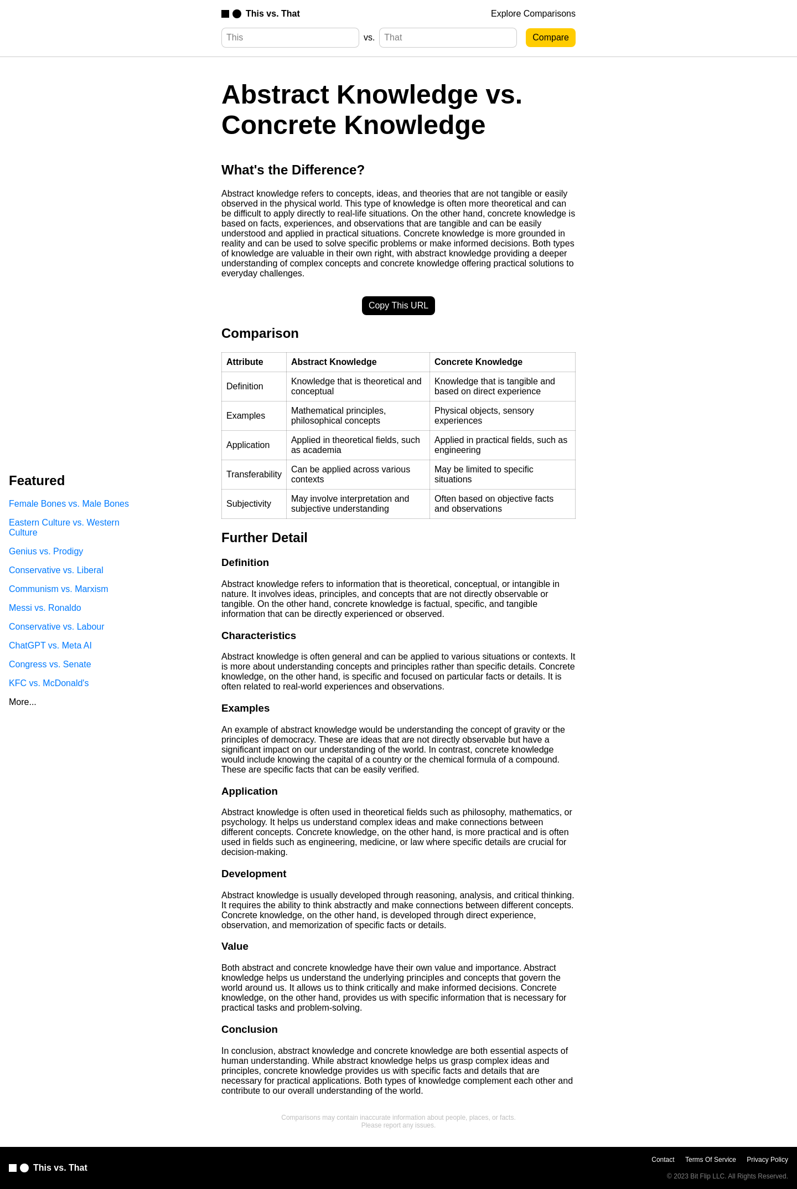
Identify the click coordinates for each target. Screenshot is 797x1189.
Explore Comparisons (533, 13)
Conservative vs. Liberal (56, 570)
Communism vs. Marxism (58, 589)
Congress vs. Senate (50, 664)
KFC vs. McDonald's (49, 683)
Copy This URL (398, 305)
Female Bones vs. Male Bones (69, 503)
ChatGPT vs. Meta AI (50, 645)
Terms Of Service (710, 1160)
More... (23, 702)
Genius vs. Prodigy (46, 551)
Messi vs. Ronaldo (45, 607)
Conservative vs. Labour (57, 626)
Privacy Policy (767, 1160)
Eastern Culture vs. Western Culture (64, 527)
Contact (662, 1160)
